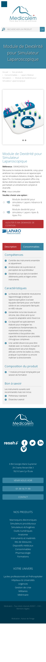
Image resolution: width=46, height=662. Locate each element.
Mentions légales (23, 608)
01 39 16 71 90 (23, 488)
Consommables (11, 75)
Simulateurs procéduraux (23, 523)
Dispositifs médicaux (23, 545)
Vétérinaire (23, 594)
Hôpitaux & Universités (23, 580)
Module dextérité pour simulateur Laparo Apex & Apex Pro (25, 212)
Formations (23, 556)
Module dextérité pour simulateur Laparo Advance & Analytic (27, 202)
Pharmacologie (23, 552)
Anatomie (23, 534)
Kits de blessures (23, 541)
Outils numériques (23, 530)
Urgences (23, 583)
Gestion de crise (23, 587)
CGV (39, 606)
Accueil (5, 72)
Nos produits (17, 72)
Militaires (23, 591)
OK (42, 29)
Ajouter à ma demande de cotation (20, 224)
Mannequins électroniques (23, 519)
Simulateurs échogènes (23, 527)
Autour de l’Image (27, 618)
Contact (23, 497)
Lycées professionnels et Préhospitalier (23, 576)
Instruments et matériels (23, 538)
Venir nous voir (23, 480)
